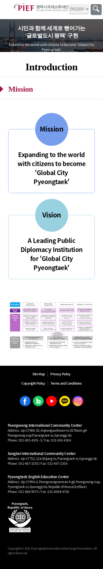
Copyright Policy (33, 383)
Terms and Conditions (66, 383)
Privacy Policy (60, 373)
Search (96, 9)
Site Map (38, 373)
